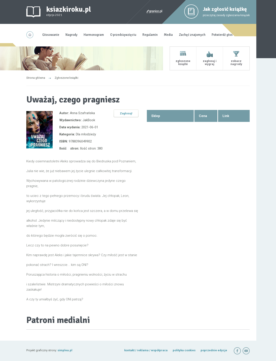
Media (168, 35)
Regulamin (150, 35)
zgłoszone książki (183, 62)
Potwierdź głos (222, 35)
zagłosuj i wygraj (210, 62)
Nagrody (71, 35)
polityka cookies (184, 350)
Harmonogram (94, 35)
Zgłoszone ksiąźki (66, 77)
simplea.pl (65, 350)
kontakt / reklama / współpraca (146, 350)
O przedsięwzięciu (123, 35)
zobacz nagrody (236, 62)
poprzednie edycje (214, 350)
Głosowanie (50, 35)
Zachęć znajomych (192, 35)
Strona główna (35, 77)
